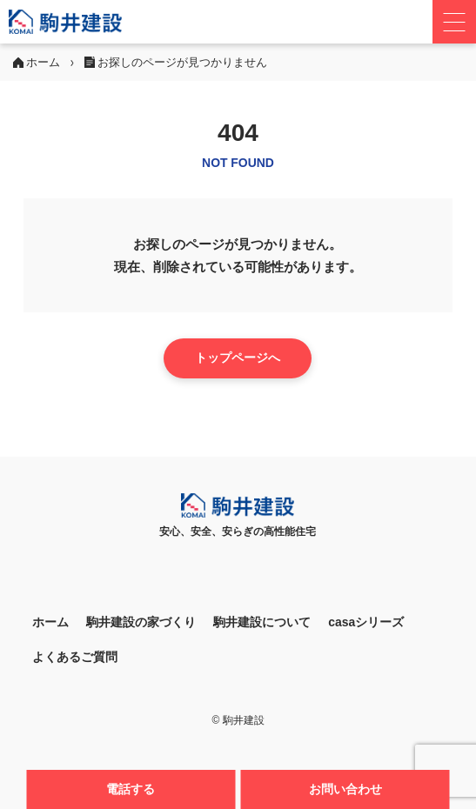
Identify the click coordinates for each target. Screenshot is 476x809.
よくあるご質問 (74, 657)
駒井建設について (262, 622)
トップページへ (237, 357)
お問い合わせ (345, 789)
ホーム (50, 622)
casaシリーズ (366, 622)
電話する (130, 789)
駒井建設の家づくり (141, 622)
